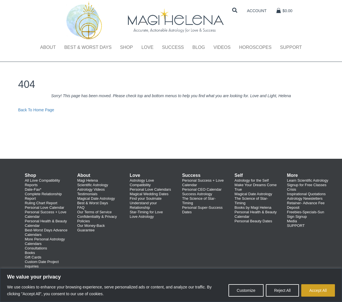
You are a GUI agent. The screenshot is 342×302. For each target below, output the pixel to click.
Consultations (36, 248)
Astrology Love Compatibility (142, 182)
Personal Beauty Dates (253, 221)
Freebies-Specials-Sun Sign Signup (305, 214)
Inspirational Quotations (306, 194)
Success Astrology (197, 194)
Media (292, 221)
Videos (221, 47)
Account (256, 10)
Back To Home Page (36, 110)
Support (291, 47)
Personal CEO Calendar (201, 189)
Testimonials (87, 194)
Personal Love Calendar (44, 207)
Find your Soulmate (146, 198)
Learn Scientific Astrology (307, 180)
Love (147, 47)
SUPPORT (296, 225)
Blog (198, 47)
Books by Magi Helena (252, 207)
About (48, 47)
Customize (246, 290)
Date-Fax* (33, 189)
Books (30, 253)
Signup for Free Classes (306, 185)
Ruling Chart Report (41, 203)
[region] (171, 285)
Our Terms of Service (94, 212)
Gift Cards (33, 257)
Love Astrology (142, 216)
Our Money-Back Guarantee (91, 227)
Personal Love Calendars (150, 189)
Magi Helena (87, 180)
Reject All (282, 290)
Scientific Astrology (92, 185)
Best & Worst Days (88, 47)
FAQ (81, 207)
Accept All (318, 290)
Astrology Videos (91, 189)
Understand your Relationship (143, 205)
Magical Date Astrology (96, 198)
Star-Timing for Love (146, 212)
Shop (126, 47)
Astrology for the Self (251, 180)
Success (173, 47)
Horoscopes (255, 47)
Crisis (291, 189)
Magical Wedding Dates (149, 194)
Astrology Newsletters (305, 198)
